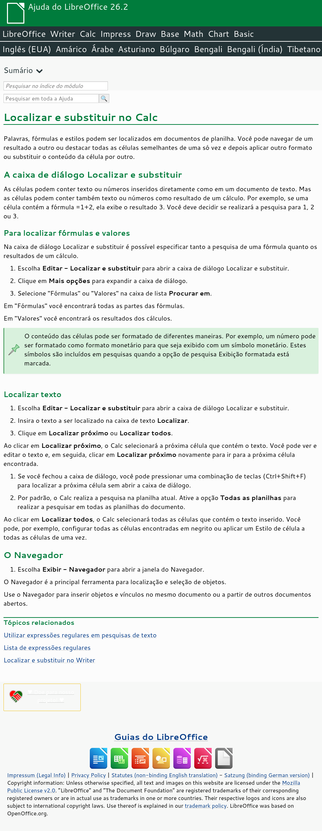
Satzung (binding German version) (267, 775)
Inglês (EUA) (26, 49)
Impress (115, 34)
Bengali (208, 49)
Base (169, 34)
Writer (62, 34)
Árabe (102, 49)
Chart (218, 34)
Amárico (71, 49)
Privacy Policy (88, 775)
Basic (243, 34)
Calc (87, 34)
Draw (145, 34)
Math (193, 34)
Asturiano (136, 49)
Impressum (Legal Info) (36, 775)
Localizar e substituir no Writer (49, 659)
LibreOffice (24, 34)
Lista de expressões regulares (47, 647)
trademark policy (206, 805)
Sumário (18, 70)
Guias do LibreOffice (161, 737)
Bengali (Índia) (255, 49)
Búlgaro (174, 49)
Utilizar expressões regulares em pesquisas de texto (80, 634)
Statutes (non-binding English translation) (164, 775)
